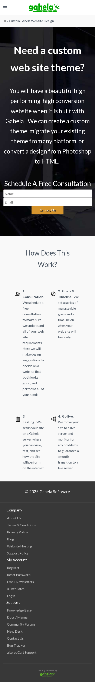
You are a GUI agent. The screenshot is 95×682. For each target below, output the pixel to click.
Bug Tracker (16, 645)
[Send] (47, 210)
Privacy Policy (17, 532)
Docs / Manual (17, 617)
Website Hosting (19, 546)
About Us (14, 518)
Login (11, 596)
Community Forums (21, 624)
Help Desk (15, 631)
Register (13, 568)
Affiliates (15, 589)
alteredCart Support (21, 652)
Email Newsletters (20, 582)
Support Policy (18, 553)
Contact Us (15, 638)
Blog (10, 539)
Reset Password (18, 575)
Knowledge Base (19, 610)
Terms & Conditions (21, 525)
